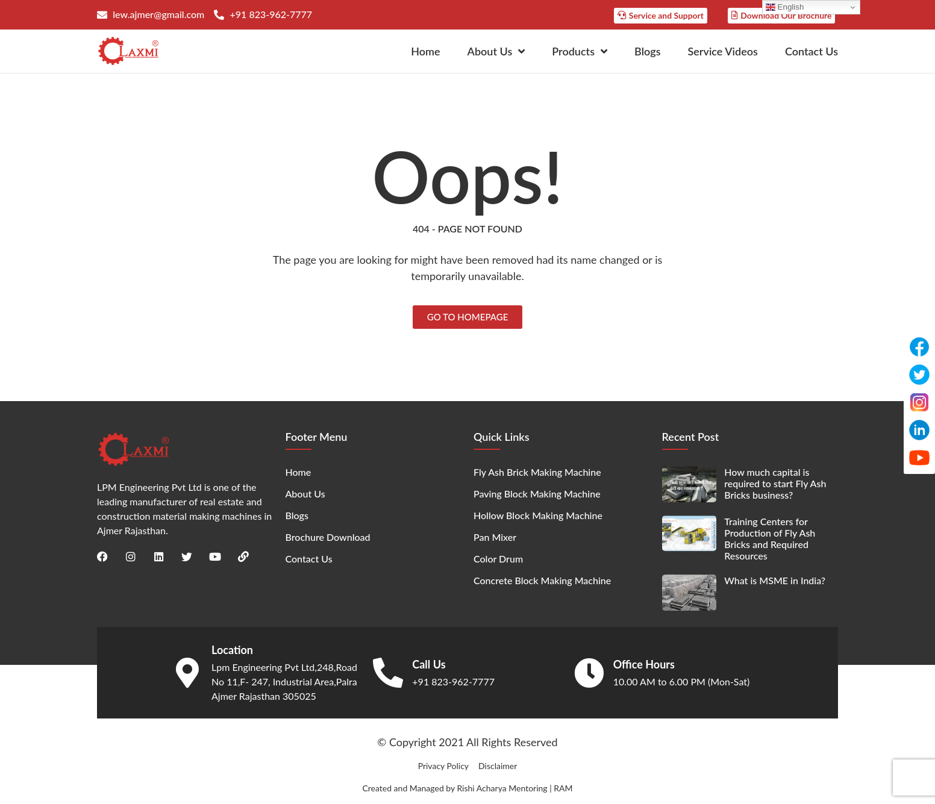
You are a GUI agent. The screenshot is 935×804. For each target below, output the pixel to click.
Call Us (428, 663)
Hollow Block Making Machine (538, 514)
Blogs (647, 50)
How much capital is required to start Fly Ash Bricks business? (775, 483)
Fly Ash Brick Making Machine (537, 471)
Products (579, 50)
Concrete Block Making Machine (542, 579)
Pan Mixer (495, 536)
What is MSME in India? (774, 579)
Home (425, 50)
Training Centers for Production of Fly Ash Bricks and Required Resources (769, 538)
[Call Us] (388, 672)
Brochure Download (328, 536)
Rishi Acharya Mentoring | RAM (514, 787)
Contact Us (811, 50)
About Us (496, 50)
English (785, 7)
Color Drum (498, 558)
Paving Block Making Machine (537, 493)
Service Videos (723, 50)
